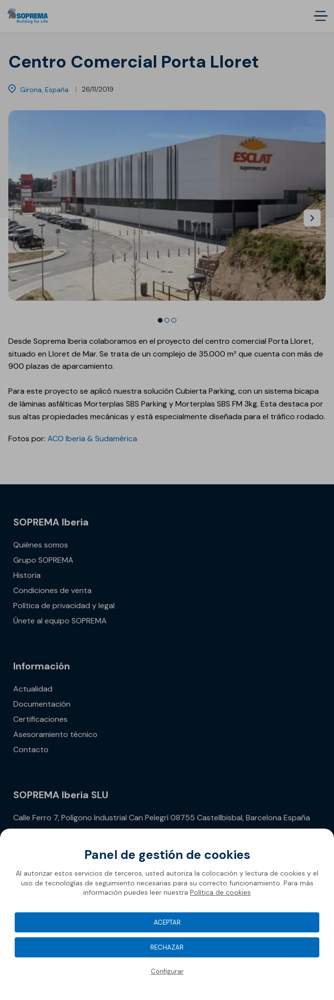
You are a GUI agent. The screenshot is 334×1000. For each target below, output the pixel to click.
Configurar (167, 971)
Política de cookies (220, 892)
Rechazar (167, 947)
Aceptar (167, 922)
